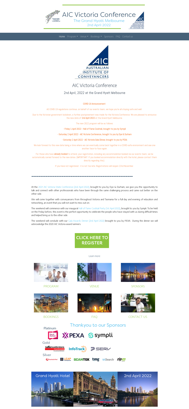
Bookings (95, 35)
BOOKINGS (51, 316)
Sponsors (109, 35)
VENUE (94, 285)
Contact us (127, 35)
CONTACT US (137, 316)
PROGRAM (51, 285)
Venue (83, 35)
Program (71, 35)
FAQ (118, 35)
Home (62, 35)
